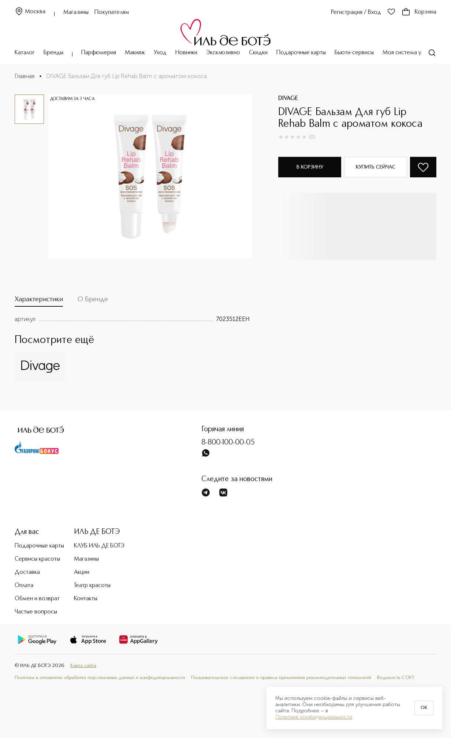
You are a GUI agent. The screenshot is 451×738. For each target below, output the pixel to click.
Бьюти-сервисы (354, 53)
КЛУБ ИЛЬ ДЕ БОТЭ (99, 546)
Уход (160, 53)
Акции (81, 572)
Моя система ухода (408, 53)
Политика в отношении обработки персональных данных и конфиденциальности (100, 677)
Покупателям (111, 12)
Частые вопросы (36, 612)
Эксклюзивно (223, 53)
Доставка (27, 572)
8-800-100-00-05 (228, 442)
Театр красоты (92, 585)
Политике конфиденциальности (313, 717)
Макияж (135, 53)
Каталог (25, 53)
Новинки (186, 53)
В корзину (310, 167)
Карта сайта (83, 665)
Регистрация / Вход (356, 12)
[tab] (39, 301)
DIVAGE (288, 99)
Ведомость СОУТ (395, 677)
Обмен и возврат (37, 599)
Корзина (419, 12)
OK (424, 708)
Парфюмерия (98, 53)
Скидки (258, 53)
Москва (30, 12)
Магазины (76, 12)
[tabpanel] (132, 319)
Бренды (53, 53)
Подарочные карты (301, 53)
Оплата (24, 585)
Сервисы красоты (37, 559)
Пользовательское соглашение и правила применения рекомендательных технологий (281, 677)
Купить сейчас (376, 167)
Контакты (85, 599)
